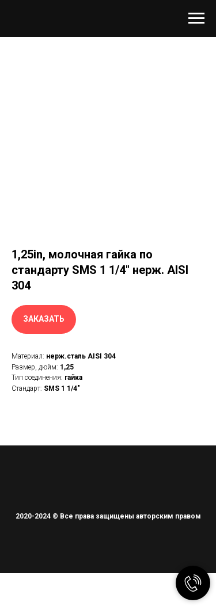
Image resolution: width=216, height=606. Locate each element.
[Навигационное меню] (196, 18)
